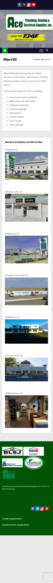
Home (37, 59)
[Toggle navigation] (41, 50)
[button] (48, 50)
